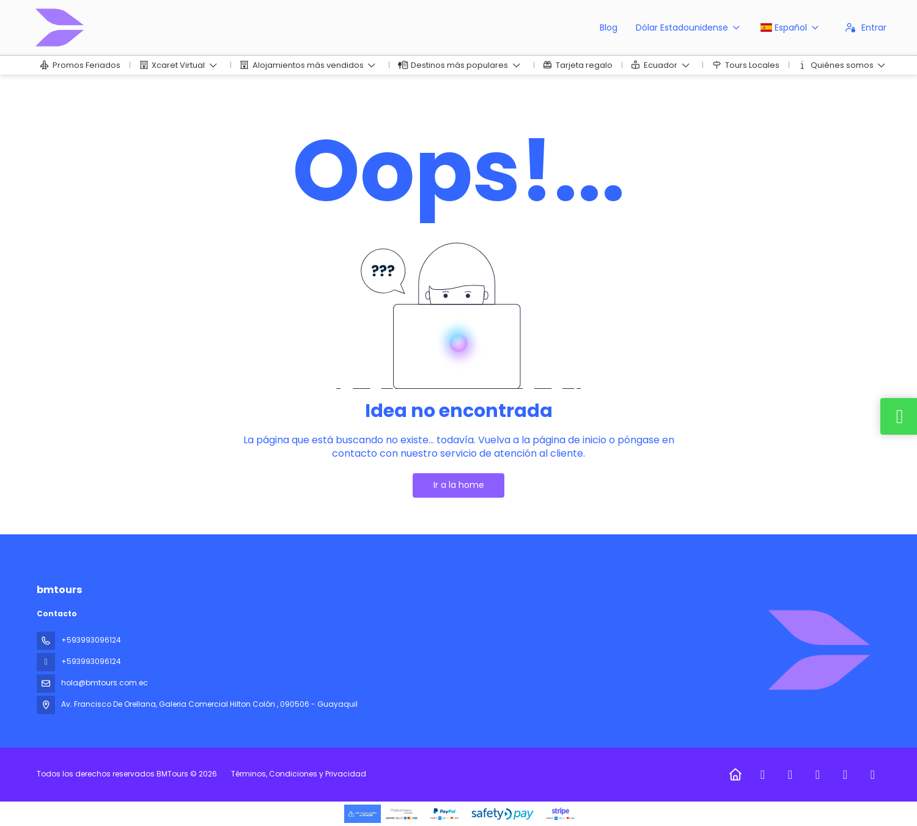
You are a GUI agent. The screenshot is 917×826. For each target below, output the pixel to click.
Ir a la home (458, 485)
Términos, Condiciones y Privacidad (298, 774)
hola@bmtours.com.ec (104, 682)
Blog (608, 27)
